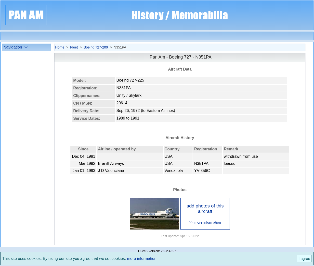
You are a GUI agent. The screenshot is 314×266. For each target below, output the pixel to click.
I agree (304, 258)
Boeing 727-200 (96, 47)
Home (59, 47)
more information (142, 258)
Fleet (74, 47)
